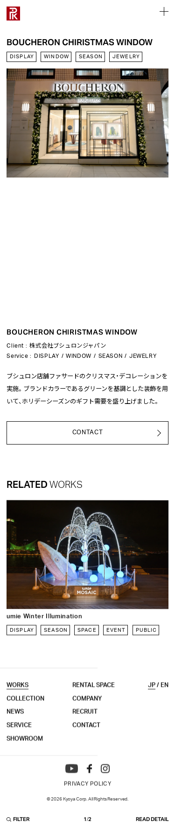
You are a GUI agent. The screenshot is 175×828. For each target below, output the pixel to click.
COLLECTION (25, 709)
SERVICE (19, 736)
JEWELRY (126, 58)
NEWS (15, 722)
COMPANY (87, 709)
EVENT (116, 635)
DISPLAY (22, 58)
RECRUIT (85, 722)
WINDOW (56, 58)
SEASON (91, 58)
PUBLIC (146, 635)
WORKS (17, 696)
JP (151, 696)
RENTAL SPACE (93, 696)
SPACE (87, 635)
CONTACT (86, 736)
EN (164, 696)
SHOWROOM (25, 749)
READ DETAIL (152, 821)
